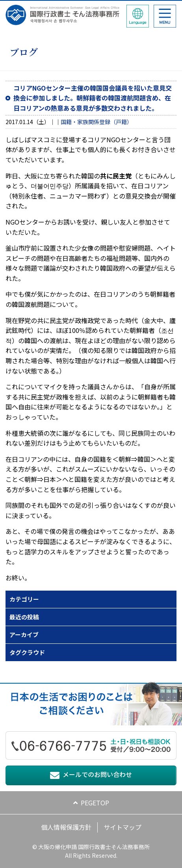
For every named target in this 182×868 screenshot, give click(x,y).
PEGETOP (95, 802)
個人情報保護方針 (66, 827)
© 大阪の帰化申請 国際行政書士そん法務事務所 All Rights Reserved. (91, 851)
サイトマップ (122, 827)
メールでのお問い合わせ (97, 774)
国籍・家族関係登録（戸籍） (96, 122)
